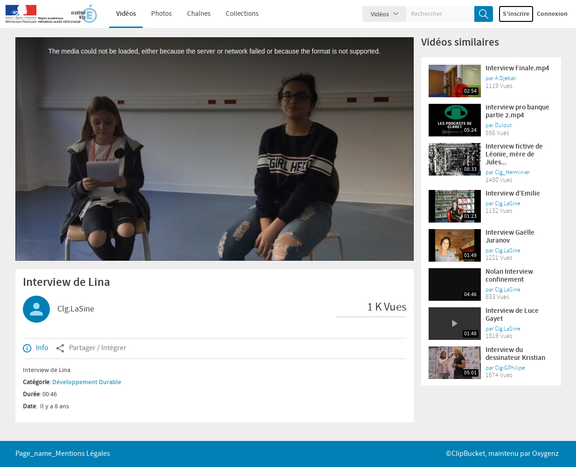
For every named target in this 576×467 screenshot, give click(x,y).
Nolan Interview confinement (509, 275)
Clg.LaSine (75, 309)
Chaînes (192, 14)
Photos (155, 14)
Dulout (503, 125)
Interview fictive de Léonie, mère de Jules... (514, 154)
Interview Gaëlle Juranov (510, 236)
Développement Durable (86, 382)
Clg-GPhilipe (510, 368)
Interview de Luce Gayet (512, 315)
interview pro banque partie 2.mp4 (517, 111)
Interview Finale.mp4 (517, 68)
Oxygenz (545, 454)
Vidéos (119, 14)
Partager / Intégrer (91, 348)
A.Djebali (505, 78)
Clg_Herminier (512, 172)
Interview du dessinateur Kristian (515, 354)
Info (36, 348)
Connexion (552, 14)
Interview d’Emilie (513, 193)
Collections (235, 14)
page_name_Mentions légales (62, 454)
